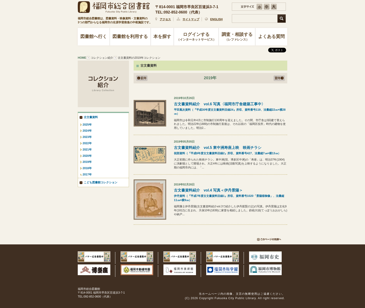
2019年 (87, 162)
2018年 (87, 168)
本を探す (162, 36)
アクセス (165, 19)
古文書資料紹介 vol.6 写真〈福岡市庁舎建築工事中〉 (230, 109)
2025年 (87, 124)
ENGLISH (216, 19)
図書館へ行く (93, 36)
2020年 (87, 155)
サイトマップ (190, 19)
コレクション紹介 (102, 57)
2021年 (87, 149)
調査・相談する (237, 37)
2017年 (87, 174)
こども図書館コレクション (100, 182)
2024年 (87, 130)
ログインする (196, 37)
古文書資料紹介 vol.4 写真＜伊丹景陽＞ (230, 195)
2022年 (87, 143)
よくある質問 (271, 36)
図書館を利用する (130, 36)
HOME (82, 57)
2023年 (87, 137)
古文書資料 (91, 117)
